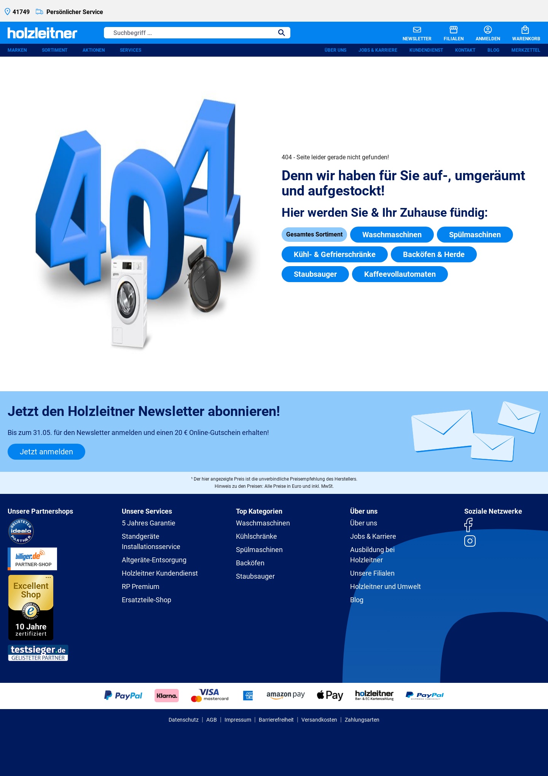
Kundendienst (426, 50)
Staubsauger (315, 274)
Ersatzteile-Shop (146, 600)
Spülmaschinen (475, 234)
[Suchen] (281, 32)
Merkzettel (525, 50)
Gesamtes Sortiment (314, 234)
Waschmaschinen (392, 234)
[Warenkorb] (520, 32)
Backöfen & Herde (434, 254)
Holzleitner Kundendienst (160, 573)
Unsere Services (147, 511)
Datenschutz (184, 720)
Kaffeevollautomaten (400, 274)
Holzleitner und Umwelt (385, 586)
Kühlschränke (256, 536)
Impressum (238, 720)
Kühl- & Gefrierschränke (335, 254)
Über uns (335, 50)
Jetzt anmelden (46, 451)
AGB (211, 720)
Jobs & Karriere (377, 50)
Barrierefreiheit (276, 720)
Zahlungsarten (362, 720)
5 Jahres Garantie (148, 523)
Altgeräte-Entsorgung (154, 560)
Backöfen (250, 563)
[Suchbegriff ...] (188, 32)
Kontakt (465, 50)
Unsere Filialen (372, 573)
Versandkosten (319, 720)
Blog (493, 50)
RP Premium (140, 586)
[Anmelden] (482, 32)
